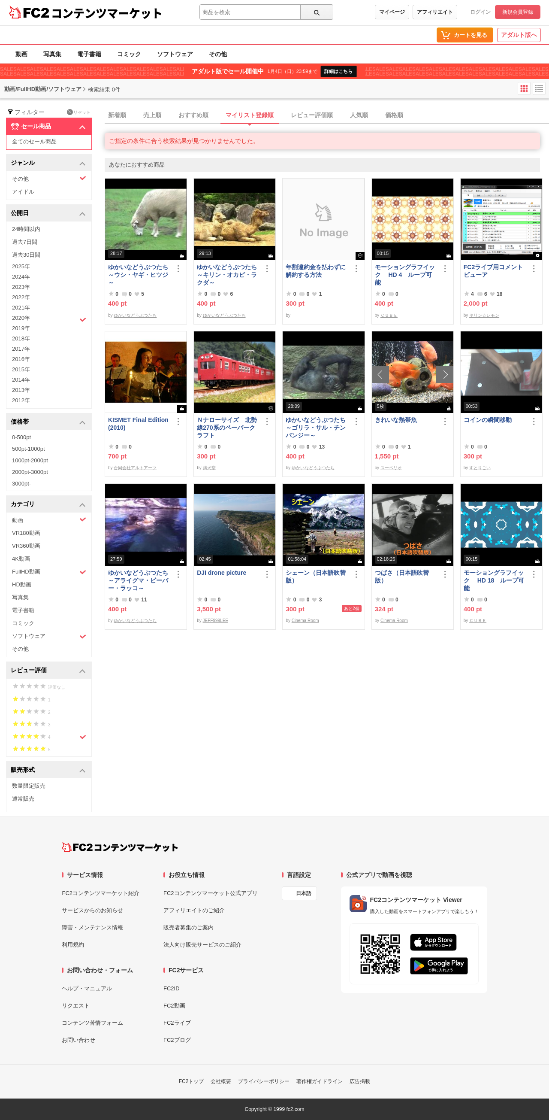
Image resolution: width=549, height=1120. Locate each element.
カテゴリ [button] (48, 505)
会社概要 (221, 1081)
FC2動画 (174, 1005)
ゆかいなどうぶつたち (135, 315)
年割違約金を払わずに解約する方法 (316, 271)
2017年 (21, 349)
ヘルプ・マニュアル (87, 988)
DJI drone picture (221, 572)
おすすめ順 (193, 115)
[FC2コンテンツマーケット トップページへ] (120, 847)
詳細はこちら (338, 71)
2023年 (21, 287)
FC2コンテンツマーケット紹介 (100, 893)
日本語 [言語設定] (303, 893)
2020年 (49, 319)
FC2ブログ (177, 1040)
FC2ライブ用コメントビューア (493, 271)
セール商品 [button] (48, 126)
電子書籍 (89, 54)
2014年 (21, 379)
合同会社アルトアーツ (135, 467)
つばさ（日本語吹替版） (402, 576)
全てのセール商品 (34, 141)
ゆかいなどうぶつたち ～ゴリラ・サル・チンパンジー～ (317, 427)
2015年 (21, 369)
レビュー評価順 (312, 115)
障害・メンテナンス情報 (92, 927)
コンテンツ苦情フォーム (92, 1023)
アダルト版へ (519, 34)
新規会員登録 (517, 12)
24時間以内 (26, 229)
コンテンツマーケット (107, 13)
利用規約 (73, 944)
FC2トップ (191, 1081)
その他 (218, 54)
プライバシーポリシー (264, 1081)
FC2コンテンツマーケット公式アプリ (210, 893)
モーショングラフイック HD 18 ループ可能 (494, 580)
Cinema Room (305, 620)
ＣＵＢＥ (389, 315)
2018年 (21, 338)
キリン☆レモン (484, 315)
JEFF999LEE (215, 620)
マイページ (392, 12)
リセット (78, 112)
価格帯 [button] (48, 422)
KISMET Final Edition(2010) (138, 423)
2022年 (21, 297)
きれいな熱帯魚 (396, 419)
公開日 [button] (48, 213)
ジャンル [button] (48, 163)
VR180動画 (26, 533)
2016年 (21, 359)
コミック (129, 54)
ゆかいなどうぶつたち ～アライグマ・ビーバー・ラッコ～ (139, 580)
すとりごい (480, 467)
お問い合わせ (78, 1040)
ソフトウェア (175, 54)
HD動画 (21, 584)
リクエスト (76, 1005)
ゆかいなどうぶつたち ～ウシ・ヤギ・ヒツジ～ (139, 275)
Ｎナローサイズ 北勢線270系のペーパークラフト (227, 427)
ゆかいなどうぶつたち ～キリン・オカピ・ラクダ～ (228, 275)
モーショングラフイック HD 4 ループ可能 (405, 275)
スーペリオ (391, 467)
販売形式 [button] (48, 770)
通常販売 (23, 798)
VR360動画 (26, 546)
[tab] (327, 115)
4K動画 (21, 558)
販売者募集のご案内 (188, 927)
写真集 (52, 54)
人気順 (359, 115)
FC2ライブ (177, 1023)
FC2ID (171, 988)
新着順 (117, 115)
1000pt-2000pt (30, 460)
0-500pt (21, 437)
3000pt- (21, 483)
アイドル (23, 191)
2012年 (21, 400)
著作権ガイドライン (319, 1081)
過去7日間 (24, 242)
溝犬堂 (209, 467)
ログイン (480, 12)
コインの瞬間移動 (488, 419)
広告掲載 (360, 1081)
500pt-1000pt (28, 449)
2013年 (21, 390)
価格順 (394, 115)
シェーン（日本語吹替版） (316, 576)
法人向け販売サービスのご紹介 (202, 944)
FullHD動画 (49, 572)
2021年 (21, 307)
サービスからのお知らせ (92, 910)
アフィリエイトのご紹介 (194, 910)
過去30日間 (26, 255)
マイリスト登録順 (250, 115)
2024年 (21, 276)
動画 (21, 54)
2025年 (21, 266)
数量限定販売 (28, 786)
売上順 (152, 115)
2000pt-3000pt (30, 472)
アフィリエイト (435, 12)
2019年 (21, 328)
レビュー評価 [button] (48, 671)
